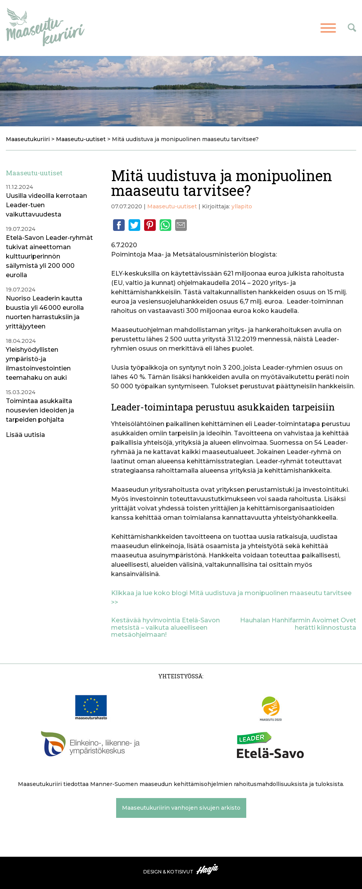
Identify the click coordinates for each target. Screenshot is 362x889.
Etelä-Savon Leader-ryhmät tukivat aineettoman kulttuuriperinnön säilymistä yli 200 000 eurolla (49, 256)
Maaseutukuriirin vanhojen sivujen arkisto (181, 807)
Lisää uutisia (25, 434)
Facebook (119, 225)
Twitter (134, 225)
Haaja (208, 869)
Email (181, 225)
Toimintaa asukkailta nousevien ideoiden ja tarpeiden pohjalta (40, 410)
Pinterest (150, 225)
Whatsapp (165, 225)
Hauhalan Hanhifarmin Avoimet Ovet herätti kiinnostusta (298, 624)
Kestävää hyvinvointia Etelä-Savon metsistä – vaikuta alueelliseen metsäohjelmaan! (165, 627)
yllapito (241, 206)
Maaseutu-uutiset (172, 206)
